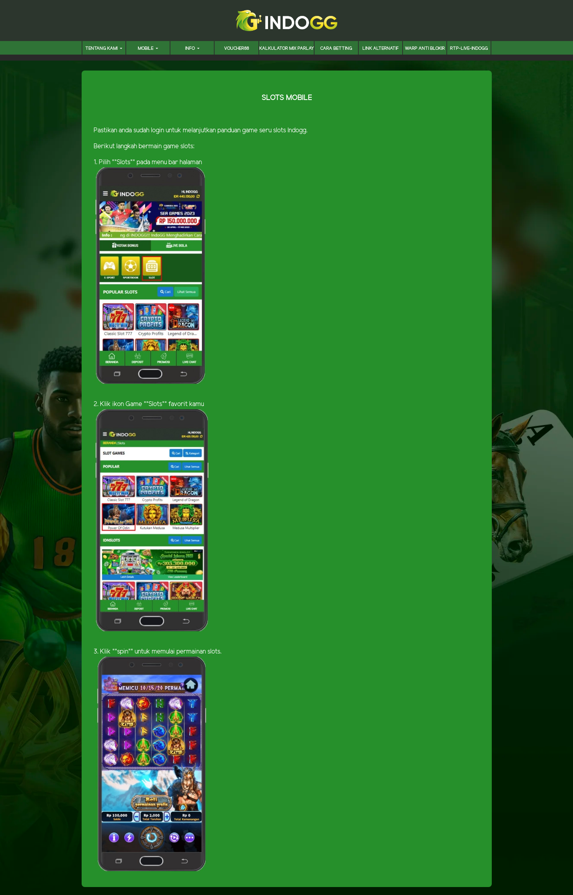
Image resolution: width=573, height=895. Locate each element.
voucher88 (236, 48)
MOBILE (146, 48)
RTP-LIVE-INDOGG (469, 48)
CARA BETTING (336, 48)
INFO (190, 48)
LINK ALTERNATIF (380, 48)
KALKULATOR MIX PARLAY (286, 48)
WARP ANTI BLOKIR (425, 48)
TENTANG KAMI (102, 48)
